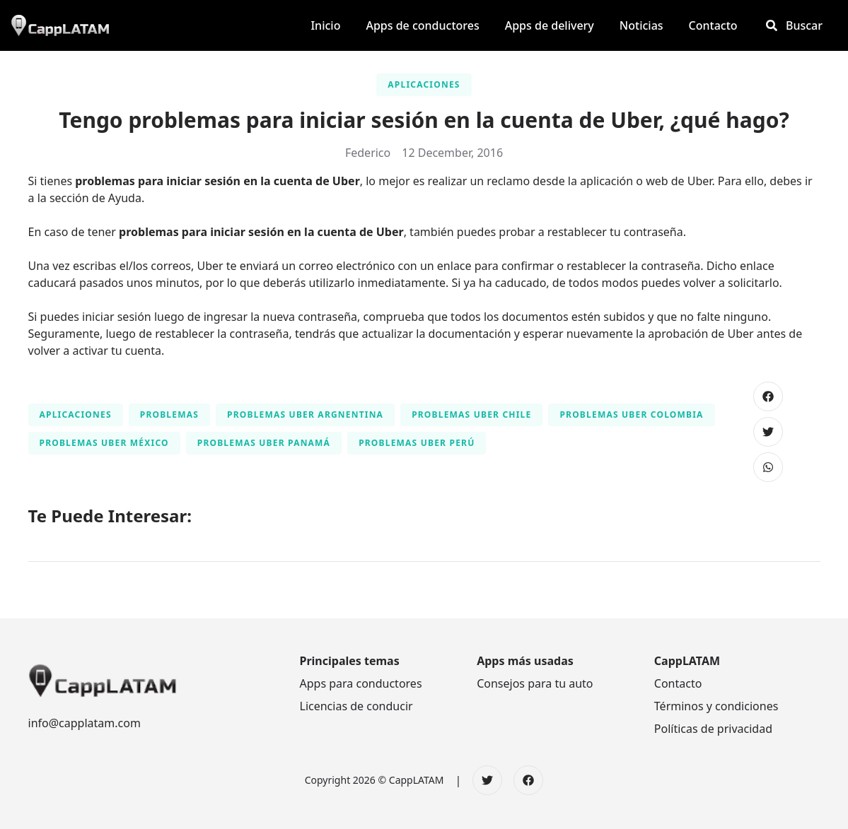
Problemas (169, 414)
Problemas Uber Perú (417, 443)
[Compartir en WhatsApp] (768, 467)
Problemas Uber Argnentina (305, 414)
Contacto (678, 683)
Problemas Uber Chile (471, 414)
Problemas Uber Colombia (631, 414)
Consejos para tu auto (535, 683)
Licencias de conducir (356, 706)
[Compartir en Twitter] (768, 432)
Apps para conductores (361, 683)
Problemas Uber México (104, 443)
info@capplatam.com (84, 723)
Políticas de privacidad (713, 728)
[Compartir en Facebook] (768, 396)
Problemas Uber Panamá (263, 443)
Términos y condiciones (716, 706)
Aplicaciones (424, 84)
